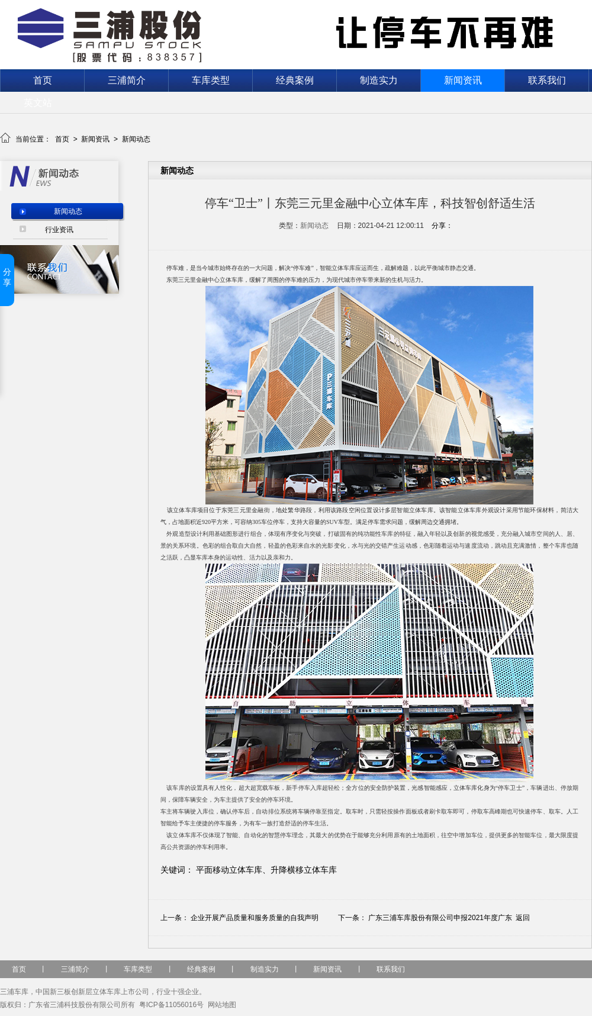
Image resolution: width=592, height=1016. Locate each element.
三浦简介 (127, 80)
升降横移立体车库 (304, 869)
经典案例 (295, 80)
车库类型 (211, 80)
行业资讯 (59, 230)
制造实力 (379, 80)
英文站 (38, 103)
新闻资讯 (463, 80)
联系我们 (547, 80)
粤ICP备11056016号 (171, 1005)
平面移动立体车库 (229, 869)
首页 (42, 80)
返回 (523, 918)
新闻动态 (136, 139)
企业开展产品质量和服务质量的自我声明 (254, 918)
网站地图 (222, 1005)
